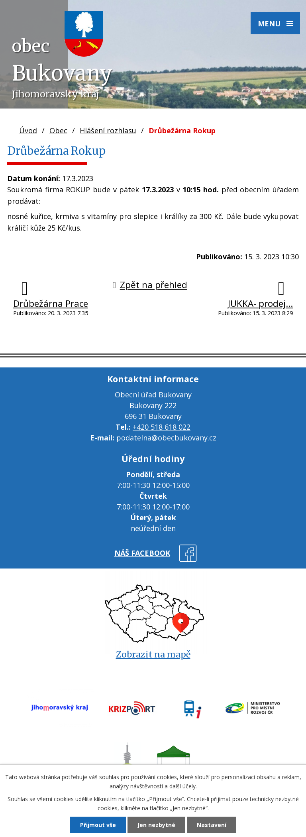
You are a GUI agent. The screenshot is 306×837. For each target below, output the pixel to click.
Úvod (28, 130)
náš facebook (142, 553)
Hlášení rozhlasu (108, 130)
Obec (58, 130)
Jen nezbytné (156, 825)
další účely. (183, 786)
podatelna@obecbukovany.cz (166, 437)
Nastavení (211, 825)
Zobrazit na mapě (153, 654)
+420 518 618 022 (161, 427)
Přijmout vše (98, 825)
